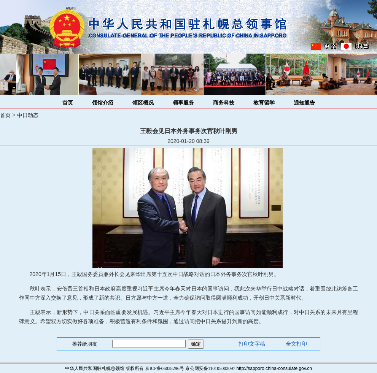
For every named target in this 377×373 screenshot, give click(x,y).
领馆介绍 (102, 103)
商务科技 (223, 103)
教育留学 (264, 103)
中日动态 (27, 115)
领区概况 (143, 103)
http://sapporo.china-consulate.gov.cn (274, 368)
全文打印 (296, 344)
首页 (67, 103)
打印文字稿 (252, 344)
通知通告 (304, 103)
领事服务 (183, 103)
